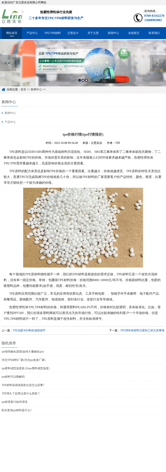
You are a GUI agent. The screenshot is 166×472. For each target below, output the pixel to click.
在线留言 (133, 33)
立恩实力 (73, 33)
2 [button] (83, 84)
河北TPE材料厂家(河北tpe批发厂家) (23, 359)
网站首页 (11, 33)
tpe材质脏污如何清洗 (14, 401)
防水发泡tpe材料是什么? (16, 410)
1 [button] (79, 84)
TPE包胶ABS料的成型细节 (29, 330)
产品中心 (32, 33)
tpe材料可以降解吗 (13, 376)
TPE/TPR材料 (52, 33)
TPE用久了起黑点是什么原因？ (21, 393)
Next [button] (158, 67)
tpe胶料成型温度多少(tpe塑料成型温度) (26, 368)
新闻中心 (113, 33)
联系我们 (154, 33)
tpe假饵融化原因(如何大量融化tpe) (23, 351)
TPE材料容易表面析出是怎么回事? (23, 385)
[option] (83, 67)
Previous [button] (8, 67)
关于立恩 (93, 33)
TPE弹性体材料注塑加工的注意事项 (142, 330)
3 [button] (86, 84)
